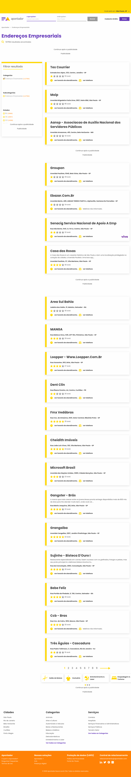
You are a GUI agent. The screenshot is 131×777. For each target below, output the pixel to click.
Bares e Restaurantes (54, 727)
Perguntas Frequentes (10, 761)
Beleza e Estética (52, 730)
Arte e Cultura (51, 720)
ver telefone (88, 80)
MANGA (56, 329)
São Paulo (7, 717)
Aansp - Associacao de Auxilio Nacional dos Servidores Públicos (85, 124)
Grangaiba (59, 528)
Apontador (6, 27)
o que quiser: (31, 16)
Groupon (57, 168)
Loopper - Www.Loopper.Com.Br (76, 357)
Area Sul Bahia (62, 302)
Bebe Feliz (58, 588)
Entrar (124, 19)
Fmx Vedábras (62, 412)
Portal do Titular (73, 761)
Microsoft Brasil (62, 467)
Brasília (6, 727)
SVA (35, 761)
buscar (92, 19)
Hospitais (92, 720)
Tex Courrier (60, 67)
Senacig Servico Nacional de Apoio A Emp (83, 223)
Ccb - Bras (58, 615)
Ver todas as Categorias (56, 743)
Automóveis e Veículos (55, 724)
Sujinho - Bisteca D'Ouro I (70, 555)
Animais (49, 717)
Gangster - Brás (63, 495)
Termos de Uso (7, 763)
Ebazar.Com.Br (62, 195)
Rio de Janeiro (9, 720)
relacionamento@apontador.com (113, 759)
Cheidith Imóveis (63, 440)
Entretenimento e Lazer (55, 740)
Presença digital (40, 763)
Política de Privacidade (75, 759)
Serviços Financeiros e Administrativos (103, 724)
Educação (50, 733)
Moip (54, 95)
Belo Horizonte (9, 724)
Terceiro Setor (93, 730)
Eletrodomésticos (53, 736)
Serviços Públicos (95, 727)
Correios (91, 717)
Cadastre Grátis (111, 19)
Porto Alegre (8, 733)
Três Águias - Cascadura (70, 643)
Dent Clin (57, 384)
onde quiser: (61, 16)
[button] (86, 685)
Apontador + (39, 759)
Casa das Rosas (63, 251)
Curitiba (7, 730)
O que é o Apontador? (10, 759)
